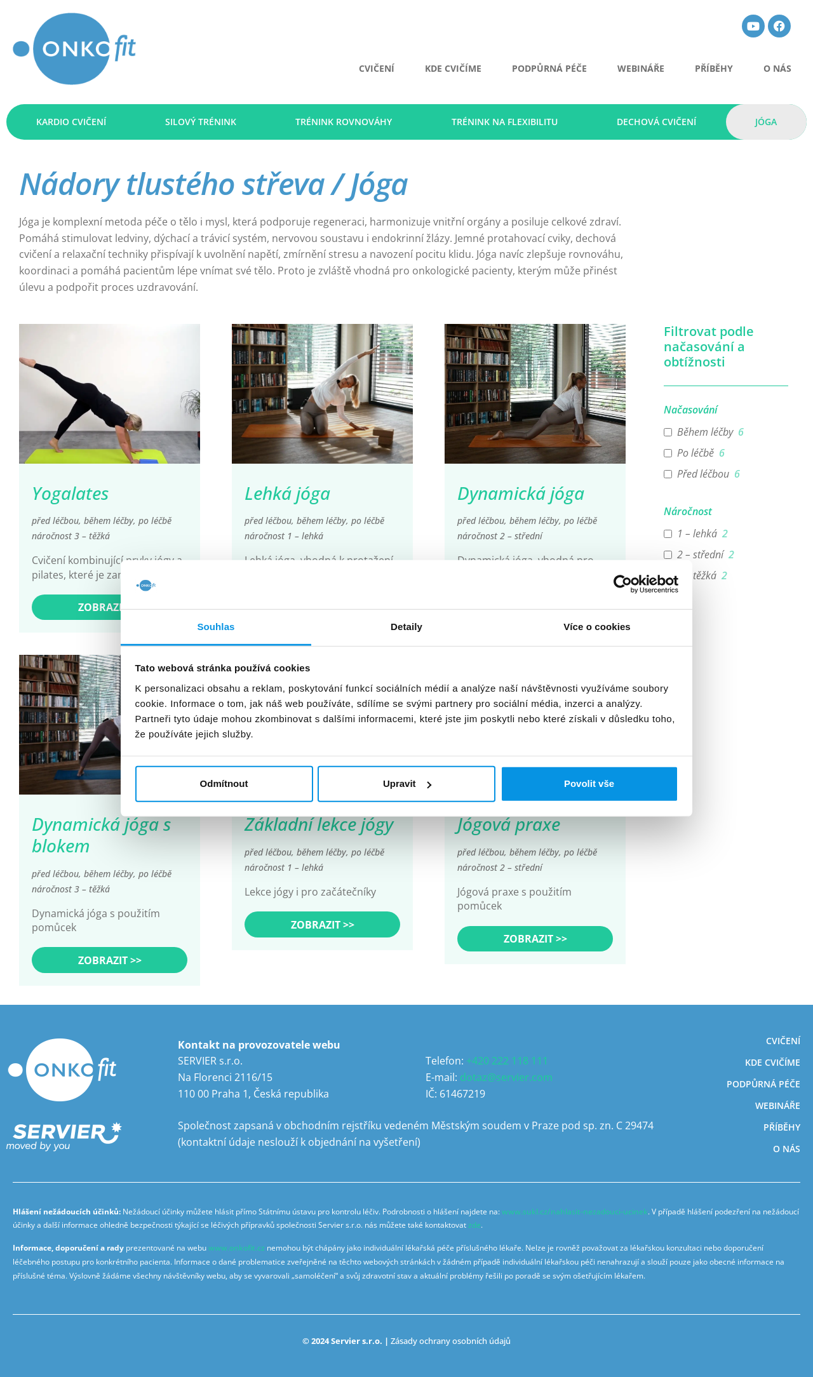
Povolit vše (589, 783)
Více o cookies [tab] (597, 626)
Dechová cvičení (656, 122)
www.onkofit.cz (236, 1247)
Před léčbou (703, 474)
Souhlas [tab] (215, 626)
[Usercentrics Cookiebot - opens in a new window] (622, 584)
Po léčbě (695, 453)
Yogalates (70, 493)
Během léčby (705, 432)
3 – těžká (696, 575)
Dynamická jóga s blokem (101, 834)
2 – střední (700, 554)
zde (474, 1224)
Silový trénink (200, 122)
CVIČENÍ (376, 68)
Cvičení (783, 1041)
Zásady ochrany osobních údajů (451, 1341)
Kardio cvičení (71, 122)
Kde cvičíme (453, 68)
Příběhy (714, 68)
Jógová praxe (508, 824)
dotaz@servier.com (506, 1077)
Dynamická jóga (520, 493)
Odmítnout (224, 783)
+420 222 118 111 (507, 1061)
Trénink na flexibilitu (505, 122)
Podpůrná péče (549, 68)
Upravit (407, 783)
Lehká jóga (287, 493)
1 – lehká (697, 534)
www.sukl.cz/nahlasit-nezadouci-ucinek (575, 1211)
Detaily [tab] (406, 626)
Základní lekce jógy (319, 824)
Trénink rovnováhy (343, 122)
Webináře (640, 68)
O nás (777, 68)
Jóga (766, 122)
